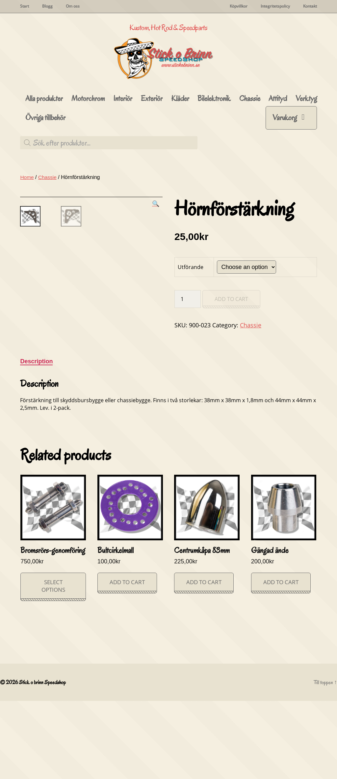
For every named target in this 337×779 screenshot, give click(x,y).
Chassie (249, 127)
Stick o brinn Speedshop (43, 760)
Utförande (190, 295)
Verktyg (306, 127)
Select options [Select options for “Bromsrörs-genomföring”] (53, 663)
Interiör (122, 127)
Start (24, 6)
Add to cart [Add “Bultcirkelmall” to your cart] (127, 660)
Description (36, 439)
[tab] (36, 439)
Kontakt (310, 6)
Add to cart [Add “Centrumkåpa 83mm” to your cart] (203, 660)
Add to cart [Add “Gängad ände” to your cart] (280, 660)
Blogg (47, 6)
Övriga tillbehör (45, 146)
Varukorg (284, 146)
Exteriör (152, 127)
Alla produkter (44, 127)
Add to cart (231, 328)
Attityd (278, 127)
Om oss (73, 6)
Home (27, 206)
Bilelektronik (214, 127)
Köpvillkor (238, 6)
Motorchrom (88, 127)
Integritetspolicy (275, 6)
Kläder (180, 127)
